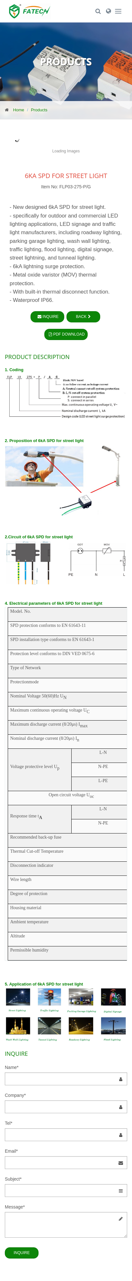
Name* (12, 1067)
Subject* (13, 1179)
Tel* (8, 1123)
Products (39, 109)
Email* (11, 1151)
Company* (15, 1095)
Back (83, 316)
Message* (15, 1206)
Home (18, 109)
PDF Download (65, 334)
